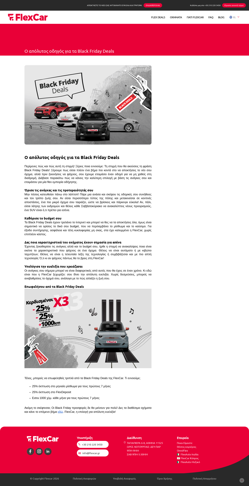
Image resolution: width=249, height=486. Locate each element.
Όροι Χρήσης (164, 478)
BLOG (221, 17)
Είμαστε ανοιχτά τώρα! (234, 5)
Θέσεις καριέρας (186, 446)
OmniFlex (182, 450)
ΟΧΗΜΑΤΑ (176, 17)
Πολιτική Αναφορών (84, 478)
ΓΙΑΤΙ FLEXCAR (195, 17)
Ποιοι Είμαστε (184, 442)
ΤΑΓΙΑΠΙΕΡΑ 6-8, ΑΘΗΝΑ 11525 (145, 442)
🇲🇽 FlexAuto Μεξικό (188, 461)
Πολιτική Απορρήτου (204, 478)
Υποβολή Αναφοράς (124, 478)
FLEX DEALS (158, 17)
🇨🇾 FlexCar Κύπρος (188, 458)
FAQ (210, 17)
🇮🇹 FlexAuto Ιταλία (188, 454)
